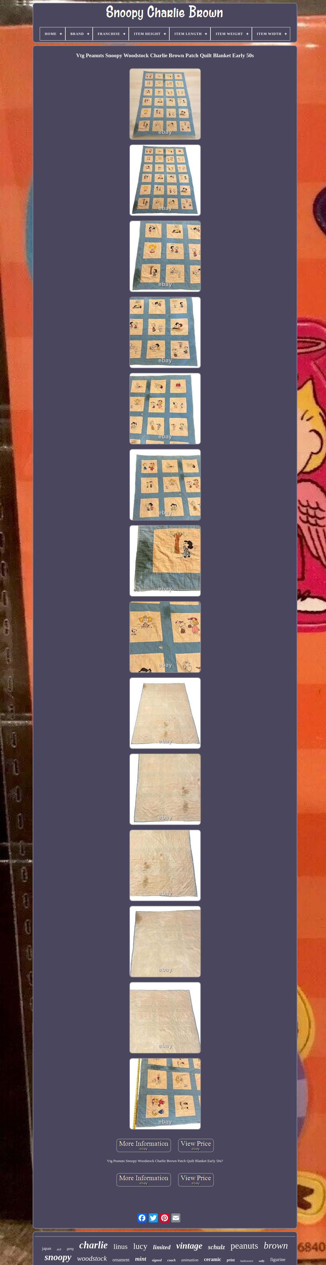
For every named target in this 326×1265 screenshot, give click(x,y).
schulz (216, 1247)
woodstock (92, 1258)
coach (171, 1260)
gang (70, 1249)
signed (157, 1260)
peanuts (244, 1245)
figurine (277, 1259)
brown (276, 1245)
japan (46, 1248)
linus (120, 1246)
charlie (93, 1245)
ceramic (212, 1259)
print (231, 1260)
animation (189, 1260)
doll (59, 1249)
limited (161, 1247)
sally (262, 1260)
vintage (189, 1246)
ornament (120, 1259)
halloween (246, 1260)
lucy (140, 1246)
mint (140, 1258)
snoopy (58, 1257)
